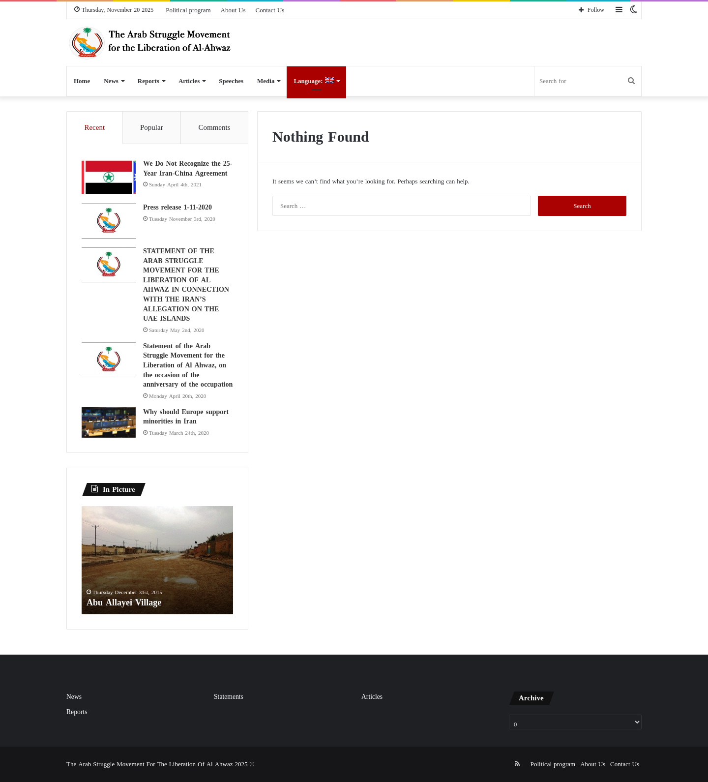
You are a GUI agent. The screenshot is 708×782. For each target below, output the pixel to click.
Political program (188, 10)
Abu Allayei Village (124, 602)
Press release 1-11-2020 (177, 207)
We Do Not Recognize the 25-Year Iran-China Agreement (187, 168)
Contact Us (270, 10)
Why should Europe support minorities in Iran (186, 416)
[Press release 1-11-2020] (109, 221)
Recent (94, 127)
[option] (157, 560)
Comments (215, 127)
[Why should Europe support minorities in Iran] (109, 422)
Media (265, 81)
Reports (148, 81)
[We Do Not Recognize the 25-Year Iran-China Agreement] (109, 177)
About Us (233, 10)
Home (82, 81)
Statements (228, 697)
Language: (313, 81)
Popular (151, 127)
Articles (189, 81)
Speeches (231, 81)
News (111, 81)
